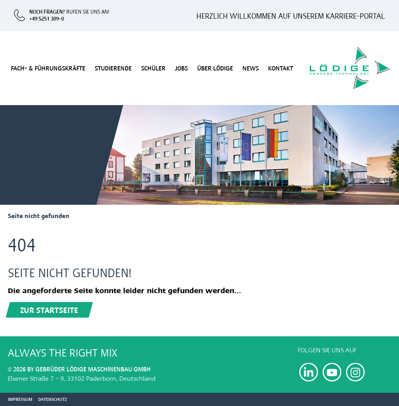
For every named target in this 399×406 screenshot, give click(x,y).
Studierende (113, 68)
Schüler (153, 68)
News (250, 68)
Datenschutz (52, 399)
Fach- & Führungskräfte (48, 68)
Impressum (20, 399)
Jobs (181, 68)
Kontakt (280, 68)
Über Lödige (215, 68)
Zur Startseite (49, 309)
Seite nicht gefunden (38, 215)
